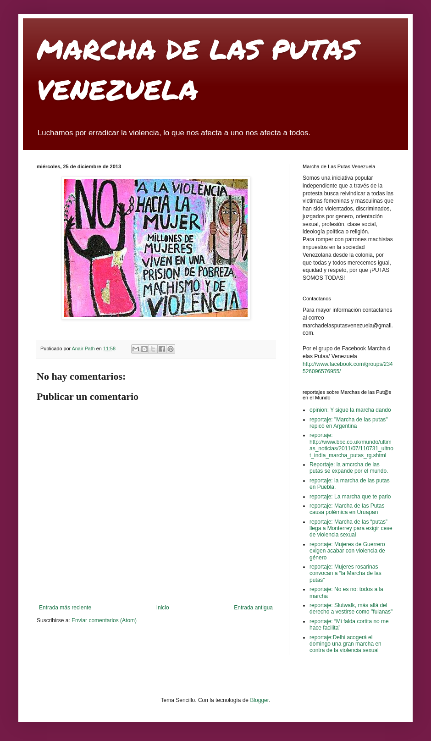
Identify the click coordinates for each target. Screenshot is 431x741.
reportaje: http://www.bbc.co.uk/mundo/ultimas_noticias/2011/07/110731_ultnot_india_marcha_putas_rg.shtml (351, 445)
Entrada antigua (253, 607)
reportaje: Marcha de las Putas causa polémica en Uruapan (346, 509)
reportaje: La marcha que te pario (350, 496)
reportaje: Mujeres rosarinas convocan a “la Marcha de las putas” (345, 573)
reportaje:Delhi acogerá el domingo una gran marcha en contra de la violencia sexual (345, 644)
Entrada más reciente (65, 607)
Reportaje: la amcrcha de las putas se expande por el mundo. (348, 467)
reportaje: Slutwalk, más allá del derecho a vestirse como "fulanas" (350, 608)
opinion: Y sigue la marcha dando (350, 410)
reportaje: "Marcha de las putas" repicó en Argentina (348, 422)
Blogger (259, 700)
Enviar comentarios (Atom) (104, 620)
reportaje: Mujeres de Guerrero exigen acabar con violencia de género (347, 551)
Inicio (162, 607)
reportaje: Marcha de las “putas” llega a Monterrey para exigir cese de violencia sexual (350, 528)
